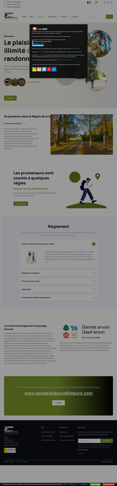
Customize (84, 484)
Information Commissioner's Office (64, 59)
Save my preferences (38, 45)
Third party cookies (39, 43)
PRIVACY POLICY (76, 48)
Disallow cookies (108, 484)
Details (64, 484)
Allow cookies (95, 484)
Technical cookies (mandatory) (43, 41)
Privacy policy (72, 484)
